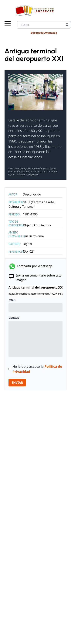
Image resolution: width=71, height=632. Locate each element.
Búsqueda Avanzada (44, 32)
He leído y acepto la (37, 369)
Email (12, 300)
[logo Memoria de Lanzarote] (35, 10)
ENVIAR (17, 382)
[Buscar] (67, 25)
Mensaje (13, 317)
